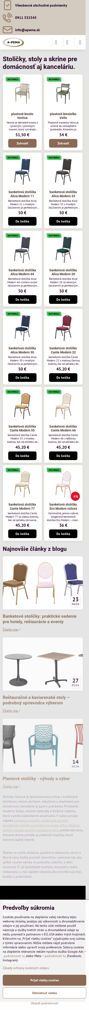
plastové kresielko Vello (63, 116)
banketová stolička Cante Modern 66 (63, 428)
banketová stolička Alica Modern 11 (22, 194)
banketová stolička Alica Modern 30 (22, 350)
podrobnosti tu (14, 956)
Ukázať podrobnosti (44, 1003)
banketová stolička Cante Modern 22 (63, 350)
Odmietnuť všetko (44, 993)
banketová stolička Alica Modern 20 (63, 272)
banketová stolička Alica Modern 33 (63, 194)
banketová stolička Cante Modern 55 (22, 428)
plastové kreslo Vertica (22, 116)
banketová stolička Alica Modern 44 (22, 272)
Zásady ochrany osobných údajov (26, 968)
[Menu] (80, 42)
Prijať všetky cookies (44, 980)
